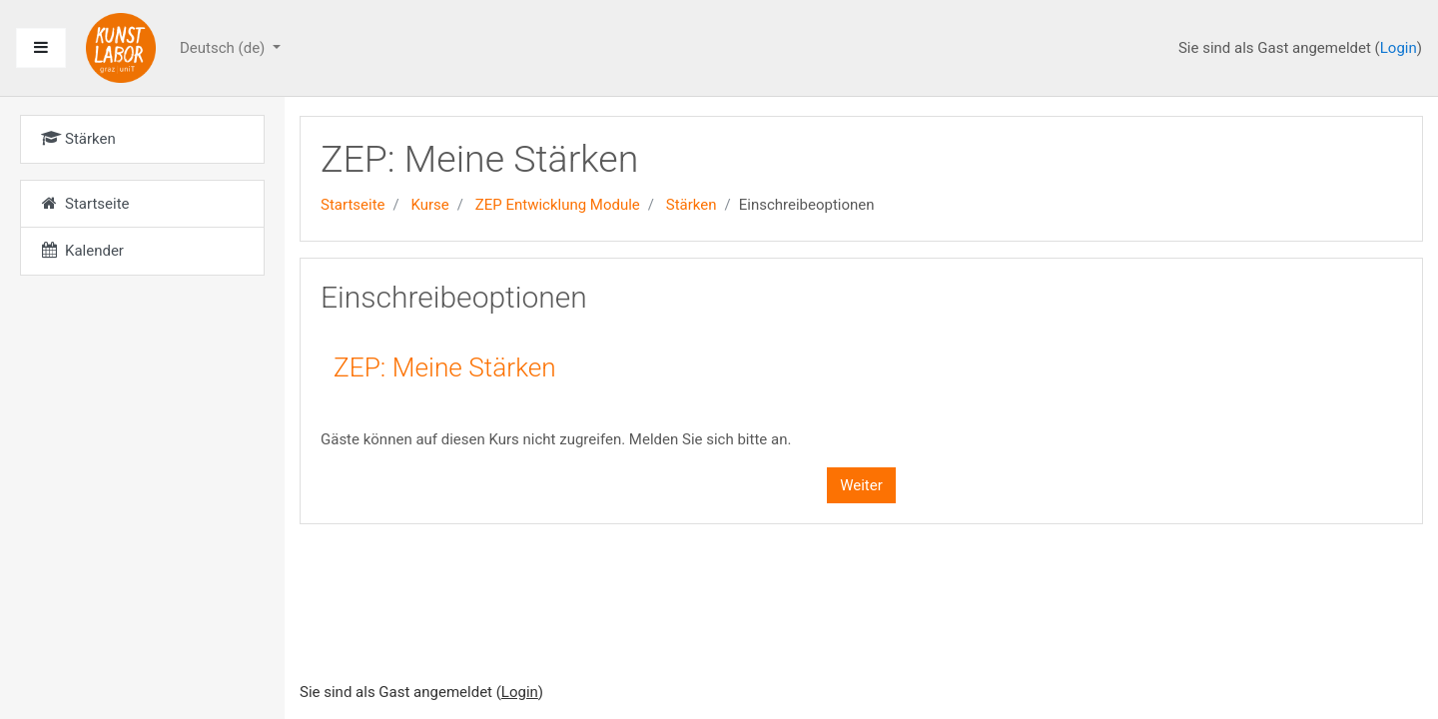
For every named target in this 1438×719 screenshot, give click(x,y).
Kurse (429, 205)
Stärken (691, 205)
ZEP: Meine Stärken (445, 367)
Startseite (353, 205)
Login (1398, 48)
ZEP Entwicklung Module (557, 205)
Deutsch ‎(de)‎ (224, 48)
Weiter (861, 485)
